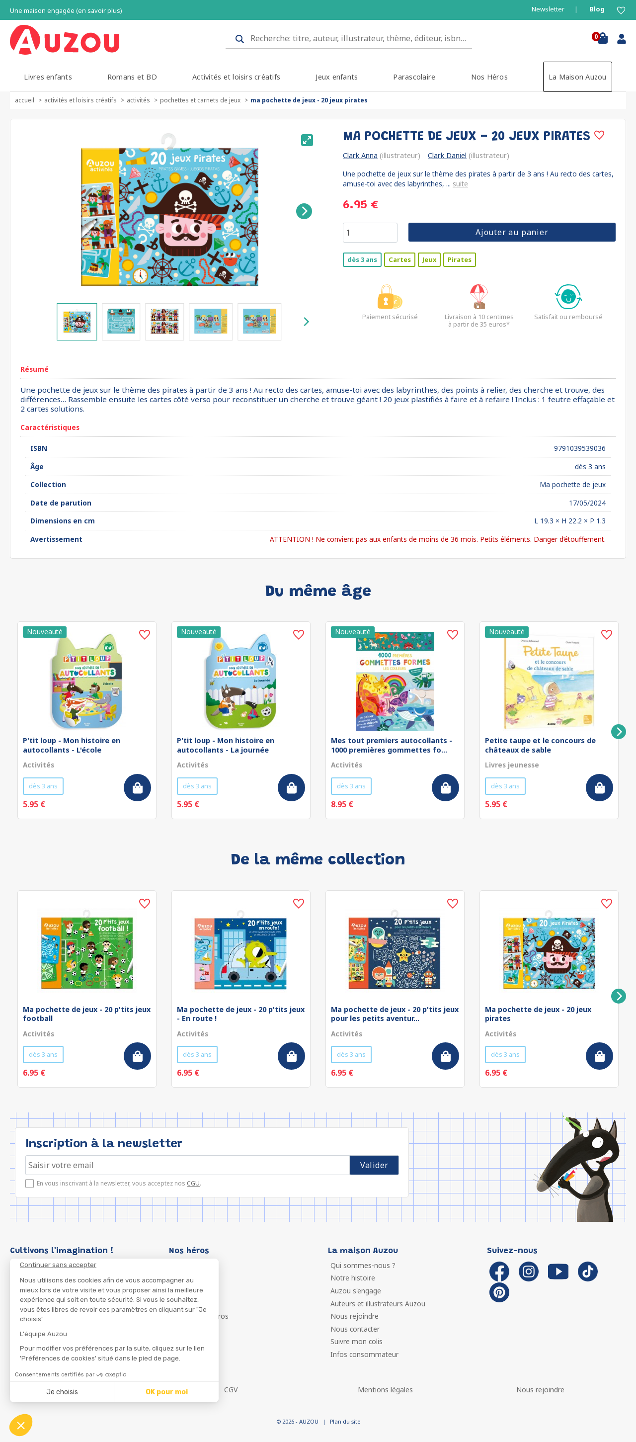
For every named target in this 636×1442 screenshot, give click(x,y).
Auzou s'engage (355, 1290)
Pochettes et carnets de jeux (200, 100)
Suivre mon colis (356, 1341)
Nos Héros (489, 77)
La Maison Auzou (578, 77)
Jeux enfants (337, 77)
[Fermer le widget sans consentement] (119, 1265)
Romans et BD (132, 77)
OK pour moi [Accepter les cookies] (167, 1392)
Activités (138, 100)
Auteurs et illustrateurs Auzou (377, 1303)
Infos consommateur (364, 1354)
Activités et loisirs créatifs (236, 77)
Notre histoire (352, 1277)
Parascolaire (414, 77)
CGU (193, 1183)
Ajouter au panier (512, 232)
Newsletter (548, 9)
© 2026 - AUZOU (297, 1421)
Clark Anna (360, 155)
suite (460, 183)
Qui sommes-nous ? (363, 1265)
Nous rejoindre (354, 1316)
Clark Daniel (447, 155)
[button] (21, 1425)
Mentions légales (385, 1389)
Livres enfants (48, 77)
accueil (24, 100)
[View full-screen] (307, 140)
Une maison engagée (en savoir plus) (66, 10)
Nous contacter (355, 1329)
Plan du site (345, 1421)
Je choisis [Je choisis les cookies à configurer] (62, 1392)
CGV (231, 1389)
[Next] (304, 211)
